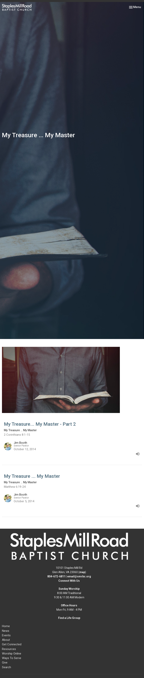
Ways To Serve (11, 658)
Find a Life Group (69, 617)
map (82, 572)
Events (6, 635)
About (6, 640)
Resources (9, 649)
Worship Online (11, 653)
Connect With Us (69, 580)
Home (6, 626)
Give (4, 662)
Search (6, 667)
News (5, 631)
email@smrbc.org (79, 576)
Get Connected (11, 644)
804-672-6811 (56, 576)
